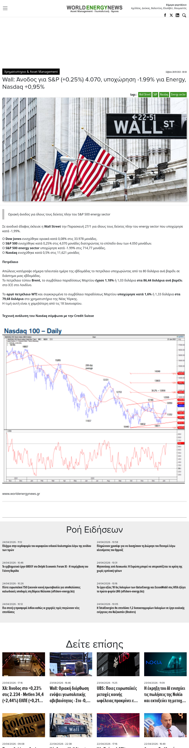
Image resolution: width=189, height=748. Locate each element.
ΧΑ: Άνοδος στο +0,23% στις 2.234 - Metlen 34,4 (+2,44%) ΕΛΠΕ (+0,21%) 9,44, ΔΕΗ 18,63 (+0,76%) (23, 694)
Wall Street (145, 94)
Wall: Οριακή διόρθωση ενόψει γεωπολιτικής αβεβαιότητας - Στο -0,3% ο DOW (71, 694)
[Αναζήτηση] (184, 15)
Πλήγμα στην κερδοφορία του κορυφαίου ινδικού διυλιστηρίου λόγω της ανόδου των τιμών (46, 548)
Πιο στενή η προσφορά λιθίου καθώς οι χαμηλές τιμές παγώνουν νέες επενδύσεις (40, 610)
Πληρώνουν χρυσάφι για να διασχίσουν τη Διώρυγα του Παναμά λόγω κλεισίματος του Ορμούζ (136, 548)
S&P (155, 94)
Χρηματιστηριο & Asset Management (31, 72)
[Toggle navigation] (6, 8)
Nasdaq (164, 94)
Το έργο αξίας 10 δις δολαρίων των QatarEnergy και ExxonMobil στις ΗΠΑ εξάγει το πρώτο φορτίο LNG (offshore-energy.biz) (141, 590)
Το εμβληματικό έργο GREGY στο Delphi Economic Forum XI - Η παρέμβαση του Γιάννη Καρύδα (45, 569)
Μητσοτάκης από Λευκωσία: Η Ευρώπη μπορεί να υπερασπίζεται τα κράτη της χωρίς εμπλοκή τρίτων (139, 569)
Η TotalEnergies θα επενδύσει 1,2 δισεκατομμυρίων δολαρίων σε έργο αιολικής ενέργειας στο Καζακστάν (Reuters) (141, 610)
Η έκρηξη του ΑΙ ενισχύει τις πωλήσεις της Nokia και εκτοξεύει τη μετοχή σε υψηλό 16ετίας (164, 694)
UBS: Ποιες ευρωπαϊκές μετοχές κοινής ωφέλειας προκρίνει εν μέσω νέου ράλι (117, 694)
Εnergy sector (178, 94)
